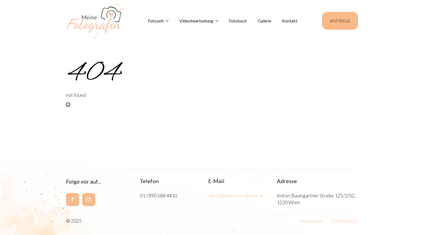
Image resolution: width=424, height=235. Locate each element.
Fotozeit (156, 20)
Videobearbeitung (196, 20)
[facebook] (72, 199)
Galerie (264, 20)
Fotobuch (238, 20)
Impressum (311, 221)
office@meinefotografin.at (235, 195)
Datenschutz (345, 221)
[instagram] (88, 199)
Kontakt (289, 20)
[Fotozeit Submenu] (169, 20)
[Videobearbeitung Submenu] (218, 20)
